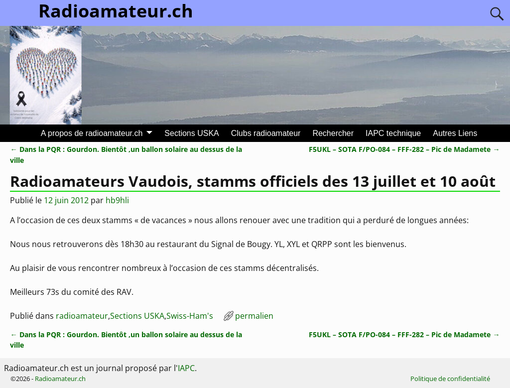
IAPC (186, 368)
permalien (254, 315)
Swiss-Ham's (189, 315)
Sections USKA (191, 133)
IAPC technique (393, 133)
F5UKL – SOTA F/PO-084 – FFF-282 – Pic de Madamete (404, 149)
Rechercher (333, 133)
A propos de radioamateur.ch (92, 133)
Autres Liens (455, 133)
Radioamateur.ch (60, 378)
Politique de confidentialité (450, 378)
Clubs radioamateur (266, 133)
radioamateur (82, 315)
